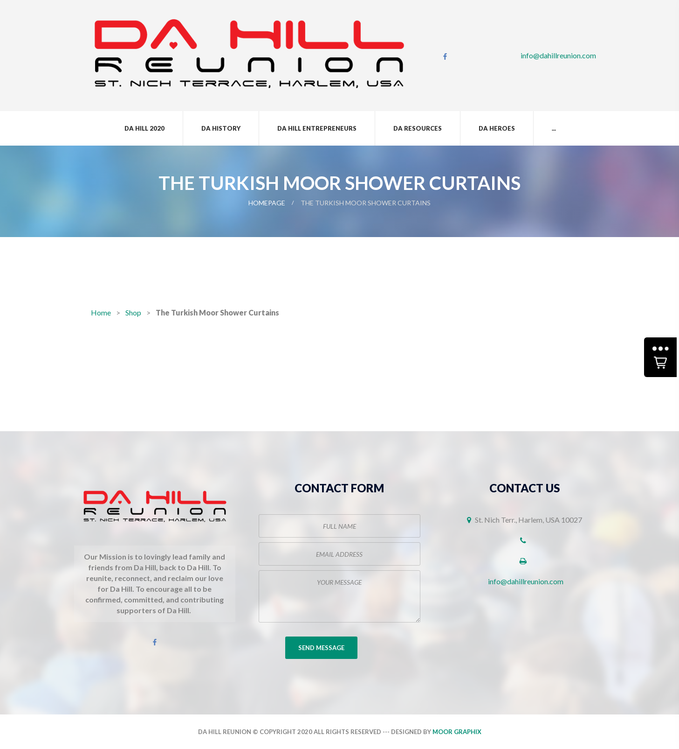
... (554, 128)
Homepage (266, 203)
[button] (660, 357)
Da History (220, 128)
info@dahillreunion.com (558, 55)
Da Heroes (497, 128)
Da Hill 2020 (144, 128)
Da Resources (417, 128)
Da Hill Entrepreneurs (317, 128)
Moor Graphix (456, 731)
